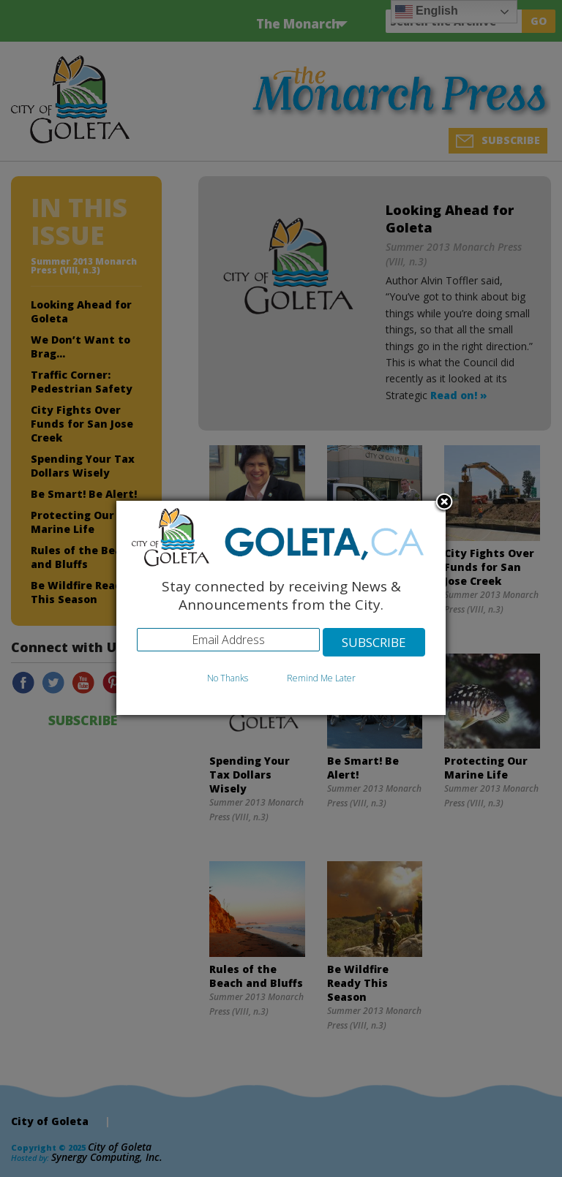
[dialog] (281, 608)
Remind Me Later (321, 678)
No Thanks (227, 678)
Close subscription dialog (444, 503)
